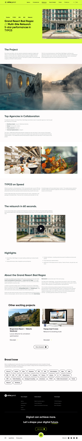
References (23, 405)
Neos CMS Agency (57, 405)
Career (22, 407)
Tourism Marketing (38, 403)
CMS (19, 17)
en (76, 2)
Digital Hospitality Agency (39, 401)
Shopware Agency (57, 403)
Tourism (8, 17)
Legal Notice (11, 438)
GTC (5, 438)
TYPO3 (14, 17)
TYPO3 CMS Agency (58, 401)
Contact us (23, 409)
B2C (24, 17)
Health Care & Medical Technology (41, 405)
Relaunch (30, 17)
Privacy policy (19, 438)
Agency (22, 401)
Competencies (24, 403)
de (73, 2)
